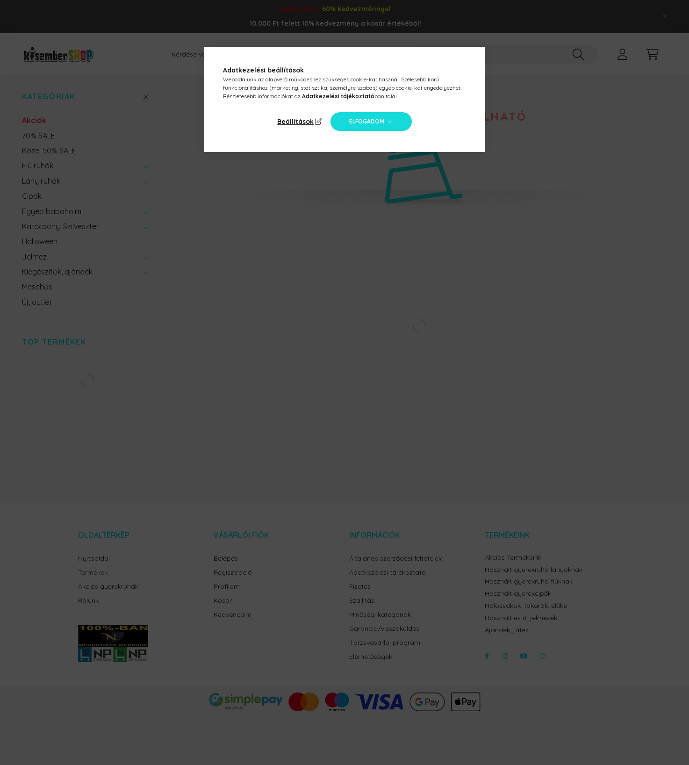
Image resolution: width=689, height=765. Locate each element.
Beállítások (295, 121)
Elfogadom (366, 121)
